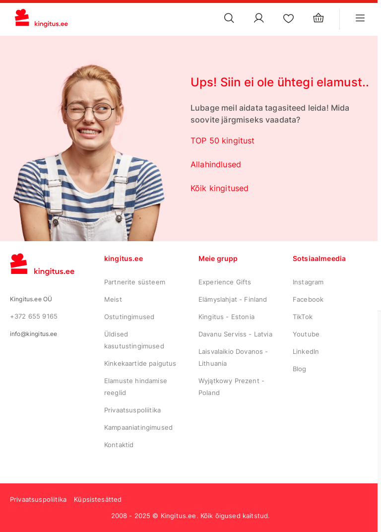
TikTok (303, 317)
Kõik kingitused (219, 188)
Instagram (308, 282)
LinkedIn (306, 351)
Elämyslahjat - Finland (232, 299)
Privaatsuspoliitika (132, 410)
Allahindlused (215, 164)
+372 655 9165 (34, 316)
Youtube (306, 334)
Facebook (308, 299)
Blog (300, 369)
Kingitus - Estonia (226, 317)
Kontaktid (118, 445)
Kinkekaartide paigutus (140, 363)
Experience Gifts (225, 282)
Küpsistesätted (98, 499)
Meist (113, 299)
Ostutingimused (129, 317)
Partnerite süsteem (134, 282)
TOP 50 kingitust (222, 140)
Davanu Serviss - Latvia (235, 334)
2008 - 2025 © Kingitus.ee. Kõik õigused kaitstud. (190, 516)
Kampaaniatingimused (138, 427)
